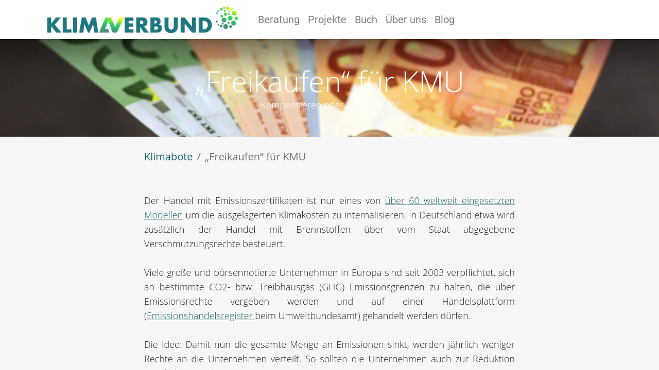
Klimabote (168, 156)
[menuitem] (279, 19)
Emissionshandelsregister (201, 315)
